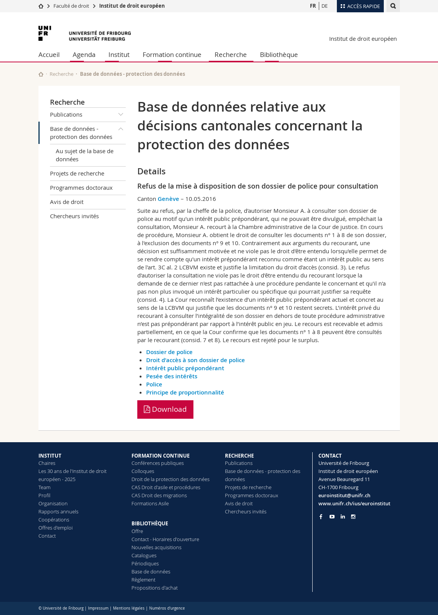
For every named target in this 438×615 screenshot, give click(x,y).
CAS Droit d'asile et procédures (166, 487)
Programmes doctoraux (81, 187)
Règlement (143, 579)
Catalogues (144, 555)
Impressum (98, 608)
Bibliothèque (279, 54)
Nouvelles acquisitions (157, 547)
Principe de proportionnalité (185, 392)
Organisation (53, 503)
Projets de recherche (77, 173)
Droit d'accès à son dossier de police (195, 360)
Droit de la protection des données (171, 479)
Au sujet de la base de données (84, 155)
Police (154, 384)
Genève (168, 199)
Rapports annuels (58, 511)
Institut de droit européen (132, 5)
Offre (137, 531)
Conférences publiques (158, 463)
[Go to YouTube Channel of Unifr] (332, 516)
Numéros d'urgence (167, 608)
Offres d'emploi (55, 527)
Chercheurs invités (74, 216)
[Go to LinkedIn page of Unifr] (343, 516)
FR (313, 5)
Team (44, 487)
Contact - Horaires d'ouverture (165, 539)
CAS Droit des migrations (159, 495)
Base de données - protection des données (88, 131)
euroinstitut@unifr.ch (344, 495)
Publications (88, 115)
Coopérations (53, 519)
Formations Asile (150, 503)
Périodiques (145, 563)
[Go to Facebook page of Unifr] (320, 516)
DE (324, 5)
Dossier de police (169, 352)
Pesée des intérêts (171, 376)
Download (165, 409)
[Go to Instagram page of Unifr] (353, 516)
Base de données (151, 571)
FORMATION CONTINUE (161, 455)
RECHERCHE (239, 455)
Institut (119, 54)
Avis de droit (66, 202)
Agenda (84, 54)
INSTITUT (50, 455)
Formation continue (172, 54)
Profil (44, 495)
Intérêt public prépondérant (185, 368)
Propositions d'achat (155, 587)
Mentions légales (129, 608)
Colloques (143, 471)
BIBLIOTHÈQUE (150, 523)
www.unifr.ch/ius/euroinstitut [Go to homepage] (354, 503)
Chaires (46, 463)
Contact (47, 535)
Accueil (49, 54)
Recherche (231, 54)
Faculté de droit (71, 5)
